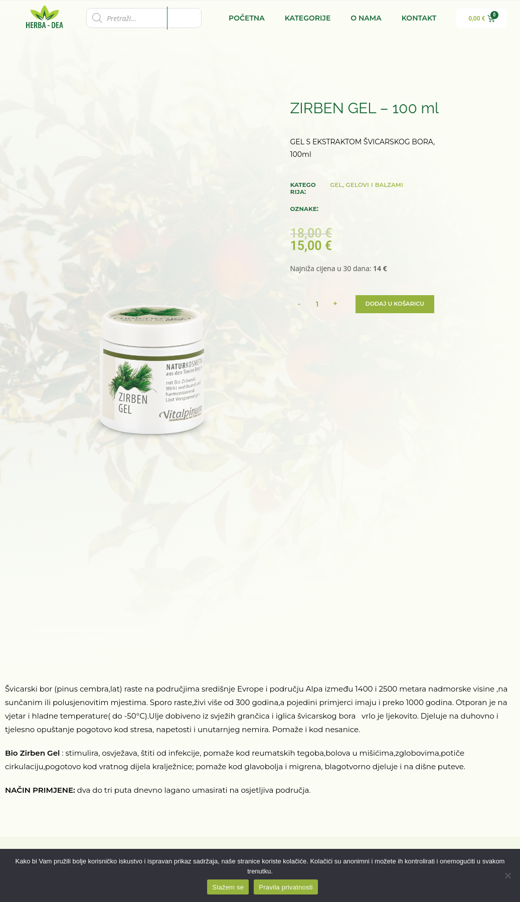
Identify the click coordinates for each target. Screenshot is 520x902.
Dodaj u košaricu (397, 304)
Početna (247, 18)
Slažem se (228, 887)
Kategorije (308, 18)
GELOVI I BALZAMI (375, 184)
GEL (336, 184)
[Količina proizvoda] (317, 304)
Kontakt (419, 18)
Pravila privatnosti (285, 887)
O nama (366, 18)
